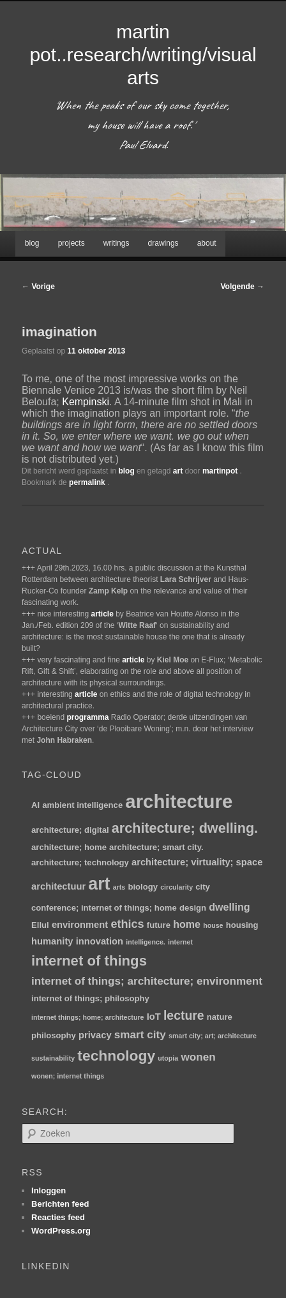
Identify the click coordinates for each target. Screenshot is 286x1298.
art (178, 470)
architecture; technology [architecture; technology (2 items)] (80, 862)
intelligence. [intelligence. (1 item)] (145, 942)
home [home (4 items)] (186, 924)
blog (32, 243)
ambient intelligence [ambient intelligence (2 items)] (82, 805)
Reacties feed (58, 1217)
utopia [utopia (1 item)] (168, 1058)
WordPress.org (61, 1230)
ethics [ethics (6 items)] (127, 924)
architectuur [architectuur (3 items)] (58, 886)
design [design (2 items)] (192, 908)
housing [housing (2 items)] (242, 925)
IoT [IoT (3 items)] (154, 1016)
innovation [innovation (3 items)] (99, 941)
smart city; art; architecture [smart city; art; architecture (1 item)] (213, 1036)
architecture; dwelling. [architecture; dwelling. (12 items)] (185, 828)
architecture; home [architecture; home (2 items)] (69, 847)
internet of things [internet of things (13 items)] (89, 961)
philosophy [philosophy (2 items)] (53, 1035)
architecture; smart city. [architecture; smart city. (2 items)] (156, 847)
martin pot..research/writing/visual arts (142, 54)
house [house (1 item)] (213, 925)
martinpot (221, 470)
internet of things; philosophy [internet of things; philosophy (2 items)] (90, 998)
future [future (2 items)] (158, 925)
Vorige (38, 286)
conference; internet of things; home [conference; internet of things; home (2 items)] (104, 908)
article (102, 613)
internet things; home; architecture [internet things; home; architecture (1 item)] (87, 1017)
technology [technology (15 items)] (116, 1055)
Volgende (242, 286)
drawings (163, 243)
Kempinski (85, 401)
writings (116, 243)
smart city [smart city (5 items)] (140, 1034)
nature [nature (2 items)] (219, 1017)
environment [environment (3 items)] (80, 925)
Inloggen (48, 1190)
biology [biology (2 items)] (143, 886)
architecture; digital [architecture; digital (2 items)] (70, 830)
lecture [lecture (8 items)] (183, 1015)
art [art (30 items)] (99, 883)
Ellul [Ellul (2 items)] (40, 925)
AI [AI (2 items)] (35, 805)
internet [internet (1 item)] (180, 942)
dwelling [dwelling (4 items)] (229, 907)
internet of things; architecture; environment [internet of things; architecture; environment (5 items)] (146, 980)
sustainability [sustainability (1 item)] (53, 1058)
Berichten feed (60, 1204)
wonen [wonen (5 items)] (198, 1056)
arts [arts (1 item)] (119, 887)
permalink (88, 482)
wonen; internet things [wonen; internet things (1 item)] (67, 1076)
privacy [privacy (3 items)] (95, 1035)
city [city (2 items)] (202, 886)
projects (71, 243)
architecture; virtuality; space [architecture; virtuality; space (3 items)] (197, 862)
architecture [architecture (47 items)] (178, 801)
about (206, 243)
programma (87, 717)
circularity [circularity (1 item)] (176, 887)
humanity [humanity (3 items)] (52, 941)
